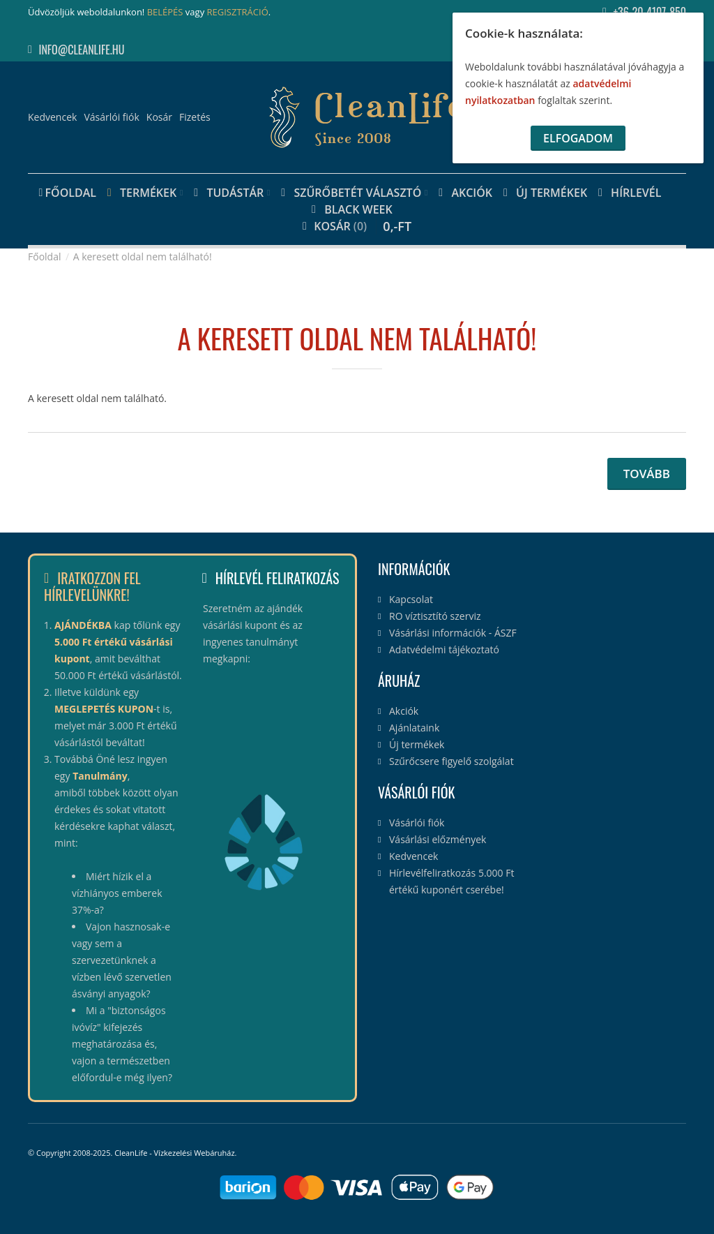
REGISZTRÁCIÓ (237, 12)
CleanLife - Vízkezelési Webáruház (174, 1152)
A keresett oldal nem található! (142, 256)
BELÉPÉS (165, 12)
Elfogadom (578, 138)
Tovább (646, 474)
